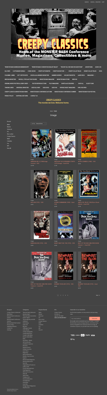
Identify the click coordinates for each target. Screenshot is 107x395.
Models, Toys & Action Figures (28, 79)
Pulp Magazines (54, 83)
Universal (9, 129)
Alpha (8, 124)
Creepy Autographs (44, 71)
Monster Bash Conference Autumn (41, 92)
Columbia (9, 141)
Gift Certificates (22, 75)
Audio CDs (98, 67)
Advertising (89, 67)
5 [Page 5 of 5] (67, 295)
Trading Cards (9, 87)
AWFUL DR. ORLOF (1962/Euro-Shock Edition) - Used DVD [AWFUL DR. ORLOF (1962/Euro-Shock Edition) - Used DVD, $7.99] (88, 203)
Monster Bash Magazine (47, 79)
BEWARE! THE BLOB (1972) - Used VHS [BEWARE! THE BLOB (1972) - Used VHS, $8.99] (88, 285)
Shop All (81, 83)
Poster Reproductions (39, 83)
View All (9, 148)
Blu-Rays (7, 71)
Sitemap (9, 330)
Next (98, 295)
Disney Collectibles (90, 71)
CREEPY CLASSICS (53, 99)
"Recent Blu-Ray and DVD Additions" (72, 67)
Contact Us (34, 96)
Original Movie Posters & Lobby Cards (17, 83)
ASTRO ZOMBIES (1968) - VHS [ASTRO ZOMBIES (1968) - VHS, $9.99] (87, 161)
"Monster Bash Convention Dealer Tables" (45, 67)
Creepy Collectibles (74, 71)
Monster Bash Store (63, 79)
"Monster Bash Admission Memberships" (17, 67)
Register (98, 2)
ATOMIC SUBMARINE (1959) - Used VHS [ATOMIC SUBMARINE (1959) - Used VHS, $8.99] (64, 203)
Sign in (92, 2)
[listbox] (41, 123)
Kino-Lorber (10, 134)
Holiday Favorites (69, 75)
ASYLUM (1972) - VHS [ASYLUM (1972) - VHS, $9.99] (37, 202)
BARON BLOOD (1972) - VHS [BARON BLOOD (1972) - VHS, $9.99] (39, 243)
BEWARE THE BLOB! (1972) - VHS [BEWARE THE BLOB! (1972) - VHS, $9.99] (63, 284)
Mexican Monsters (10, 79)
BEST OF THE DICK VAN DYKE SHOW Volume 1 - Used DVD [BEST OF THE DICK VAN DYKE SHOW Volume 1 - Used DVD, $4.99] (88, 244)
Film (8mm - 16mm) (10, 75)
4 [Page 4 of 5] (65, 295)
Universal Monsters (22, 87)
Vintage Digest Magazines (67, 87)
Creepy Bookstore (59, 71)
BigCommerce (15, 389)
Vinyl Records (82, 87)
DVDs (100, 71)
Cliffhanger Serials (19, 71)
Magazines (91, 75)
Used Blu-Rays (35, 87)
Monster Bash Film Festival (87, 92)
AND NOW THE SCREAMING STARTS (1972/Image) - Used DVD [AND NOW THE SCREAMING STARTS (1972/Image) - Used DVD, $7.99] (64, 162)
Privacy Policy (9, 96)
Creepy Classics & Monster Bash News (16, 92)
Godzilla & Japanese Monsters (39, 75)
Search (87, 2)
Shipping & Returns (22, 96)
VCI (8, 131)
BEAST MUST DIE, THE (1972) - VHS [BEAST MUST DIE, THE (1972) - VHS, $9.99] (64, 243)
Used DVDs (46, 87)
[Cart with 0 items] (103, 2)
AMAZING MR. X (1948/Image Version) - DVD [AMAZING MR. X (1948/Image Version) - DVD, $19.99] (39, 162)
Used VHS (54, 87)
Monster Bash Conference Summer (65, 92)
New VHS (74, 79)
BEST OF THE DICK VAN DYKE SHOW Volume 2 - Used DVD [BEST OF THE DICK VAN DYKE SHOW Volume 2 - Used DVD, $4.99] (41, 285)
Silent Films (90, 83)
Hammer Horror (56, 75)
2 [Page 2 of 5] (60, 295)
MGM (8, 138)
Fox (8, 143)
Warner (9, 127)
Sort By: (33, 123)
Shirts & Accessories (68, 83)
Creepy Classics (11, 136)
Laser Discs (81, 75)
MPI (8, 146)
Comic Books (32, 71)
